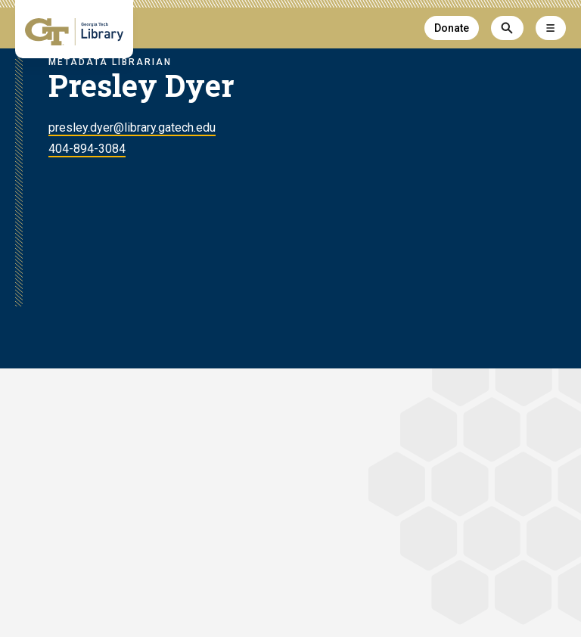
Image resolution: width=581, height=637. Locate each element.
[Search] (507, 28)
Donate (451, 28)
